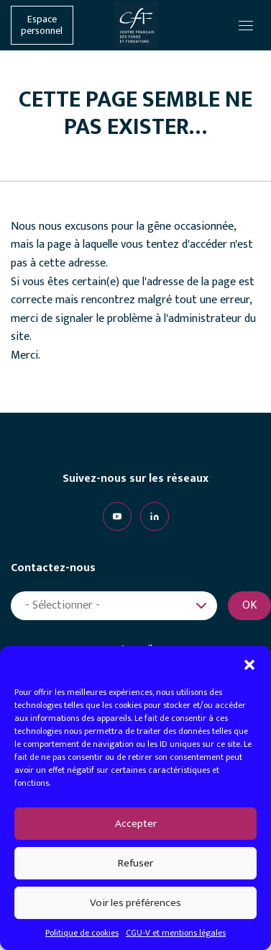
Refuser (135, 863)
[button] (249, 664)
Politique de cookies (82, 932)
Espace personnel (42, 25)
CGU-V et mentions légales (176, 932)
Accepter (136, 824)
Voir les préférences (135, 903)
